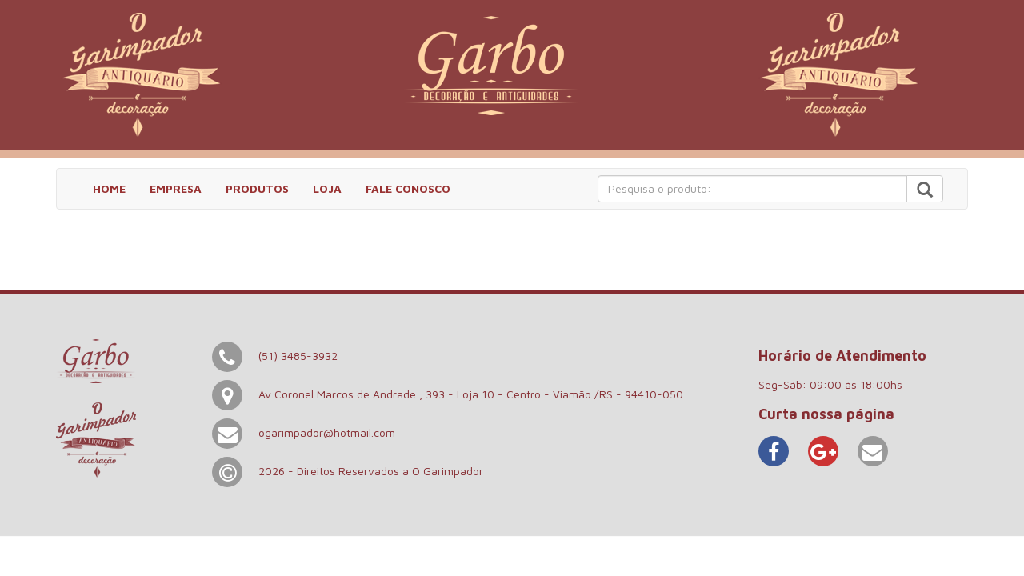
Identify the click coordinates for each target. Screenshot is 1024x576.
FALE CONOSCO (408, 188)
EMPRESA (176, 188)
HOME (109, 188)
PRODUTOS (257, 188)
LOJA (327, 188)
